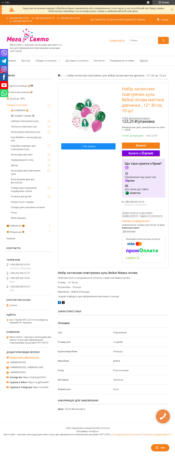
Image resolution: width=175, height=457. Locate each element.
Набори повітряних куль (25, 121)
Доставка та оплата (77, 60)
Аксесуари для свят (22, 154)
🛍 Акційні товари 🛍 (23, 115)
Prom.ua (105, 428)
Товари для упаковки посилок (28, 207)
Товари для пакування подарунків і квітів (24, 189)
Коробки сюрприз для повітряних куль (23, 147)
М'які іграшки (18, 218)
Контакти (99, 60)
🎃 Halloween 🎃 (15, 225)
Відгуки (144, 60)
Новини (10, 238)
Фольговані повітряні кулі (25, 131)
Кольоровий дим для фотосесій (22, 181)
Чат (160, 447)
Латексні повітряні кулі (24, 126)
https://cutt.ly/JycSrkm (34, 377)
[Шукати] (163, 40)
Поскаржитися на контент (127, 434)
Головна (11, 60)
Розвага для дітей (21, 196)
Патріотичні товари (22, 201)
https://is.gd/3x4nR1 (38, 382)
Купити (141, 145)
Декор (14, 165)
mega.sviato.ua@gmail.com (24, 357)
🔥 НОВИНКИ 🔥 (20, 110)
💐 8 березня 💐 (15, 232)
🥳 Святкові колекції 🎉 (19, 92)
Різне (14, 212)
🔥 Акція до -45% (15, 98)
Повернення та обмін (122, 60)
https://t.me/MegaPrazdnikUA (49, 387)
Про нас (25, 60)
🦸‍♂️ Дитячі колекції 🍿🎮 (19, 85)
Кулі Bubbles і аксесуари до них (26, 139)
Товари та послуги (46, 60)
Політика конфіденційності (157, 434)
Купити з (141, 153)
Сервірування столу (22, 159)
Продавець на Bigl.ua (87, 431)
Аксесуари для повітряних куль (26, 172)
